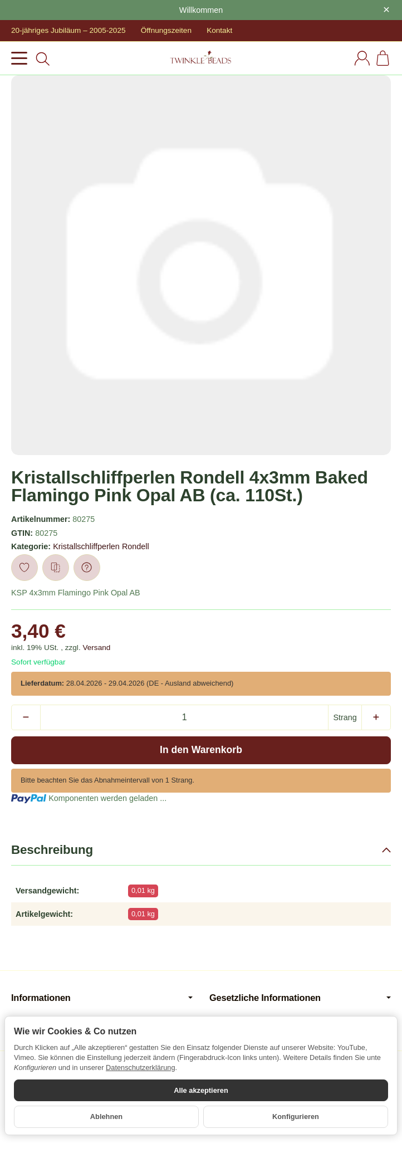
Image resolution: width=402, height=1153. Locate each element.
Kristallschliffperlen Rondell (101, 546)
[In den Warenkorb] (201, 750)
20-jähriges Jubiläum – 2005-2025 (68, 30)
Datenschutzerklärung (140, 1067)
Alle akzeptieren (201, 1090)
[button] (201, 850)
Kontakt (219, 30)
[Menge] (184, 717)
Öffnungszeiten (166, 30)
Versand (96, 647)
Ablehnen (106, 1116)
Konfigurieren (295, 1116)
